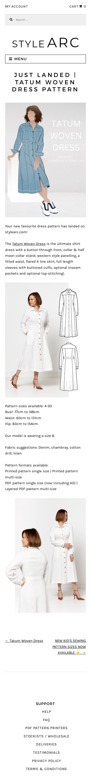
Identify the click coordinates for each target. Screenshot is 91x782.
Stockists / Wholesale (47, 736)
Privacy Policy (46, 761)
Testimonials (46, 753)
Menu (20, 59)
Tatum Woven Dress (29, 244)
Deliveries (46, 744)
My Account (16, 7)
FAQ (46, 720)
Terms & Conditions (46, 769)
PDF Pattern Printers (46, 728)
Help (46, 712)
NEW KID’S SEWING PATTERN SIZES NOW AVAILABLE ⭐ (69, 647)
